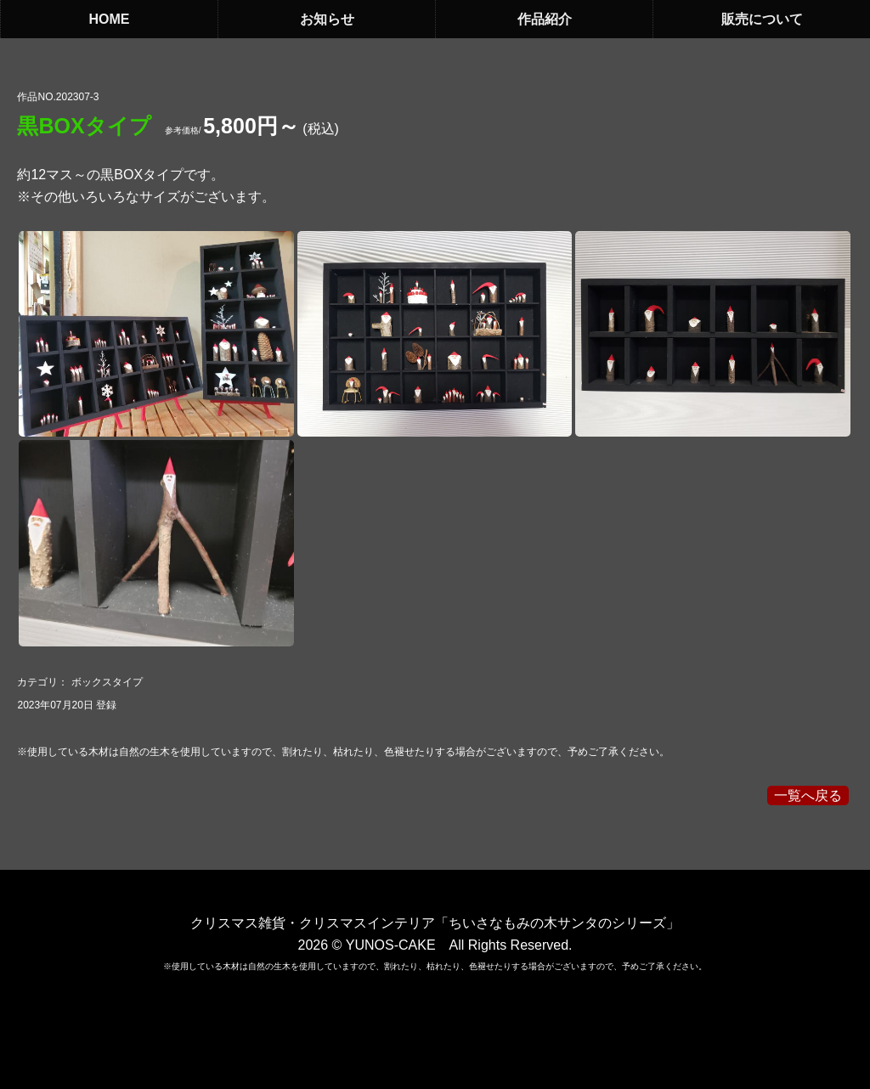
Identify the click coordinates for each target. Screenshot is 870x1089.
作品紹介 (544, 19)
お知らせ (327, 19)
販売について (762, 19)
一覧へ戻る (808, 795)
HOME (109, 19)
